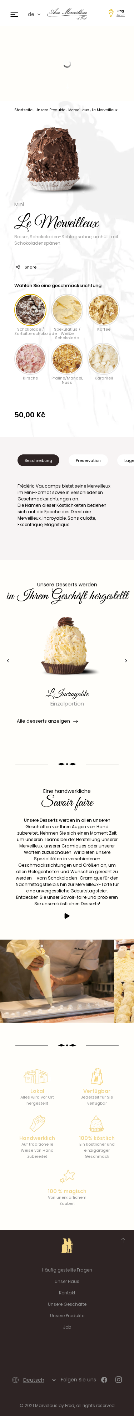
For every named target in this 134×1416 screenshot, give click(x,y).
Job (67, 1327)
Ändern (120, 15)
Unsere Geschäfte (67, 1304)
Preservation (88, 460)
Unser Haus (67, 1281)
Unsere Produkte (67, 1316)
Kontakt (67, 1293)
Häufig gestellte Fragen (67, 1270)
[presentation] (8, 660)
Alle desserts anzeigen (47, 721)
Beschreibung (38, 460)
